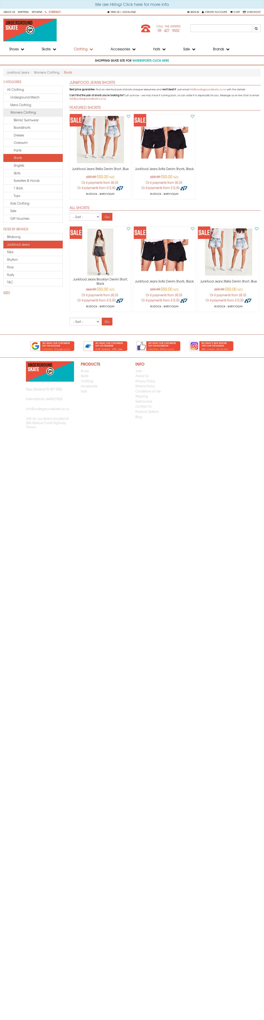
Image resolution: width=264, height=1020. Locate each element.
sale (13, 211)
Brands (221, 49)
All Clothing (15, 89)
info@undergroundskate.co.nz (208, 89)
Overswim (21, 142)
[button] (193, 12)
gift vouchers (19, 218)
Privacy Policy (145, 381)
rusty (10, 275)
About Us (9, 12)
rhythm (12, 259)
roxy (10, 267)
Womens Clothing (46, 72)
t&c (10, 282)
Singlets (19, 165)
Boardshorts (22, 127)
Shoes (16, 49)
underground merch (24, 97)
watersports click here (150, 60)
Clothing (83, 49)
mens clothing (20, 105)
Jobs (138, 371)
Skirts (17, 173)
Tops (17, 196)
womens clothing (23, 112)
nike (10, 252)
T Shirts (18, 188)
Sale (189, 49)
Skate (49, 49)
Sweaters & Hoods (26, 180)
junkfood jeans (18, 244)
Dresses (19, 135)
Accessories (123, 49)
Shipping (23, 12)
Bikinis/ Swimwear (26, 120)
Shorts (18, 158)
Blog (138, 417)
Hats (159, 49)
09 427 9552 (168, 30)
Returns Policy (145, 386)
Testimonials (143, 401)
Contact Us (143, 406)
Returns (37, 12)
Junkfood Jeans (18, 72)
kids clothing (19, 203)
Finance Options (147, 411)
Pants (17, 150)
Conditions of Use (148, 391)
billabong (14, 237)
